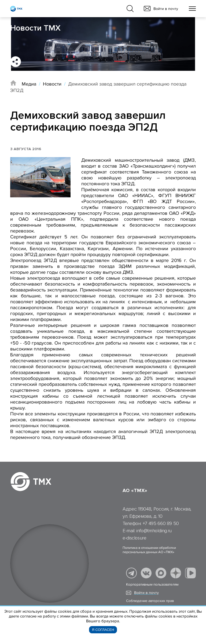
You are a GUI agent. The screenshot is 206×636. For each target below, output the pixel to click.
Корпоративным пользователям (152, 584)
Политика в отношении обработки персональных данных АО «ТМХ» (149, 550)
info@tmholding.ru (154, 531)
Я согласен (103, 630)
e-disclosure (134, 538)
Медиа (29, 84)
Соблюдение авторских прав (150, 601)
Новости (52, 84)
